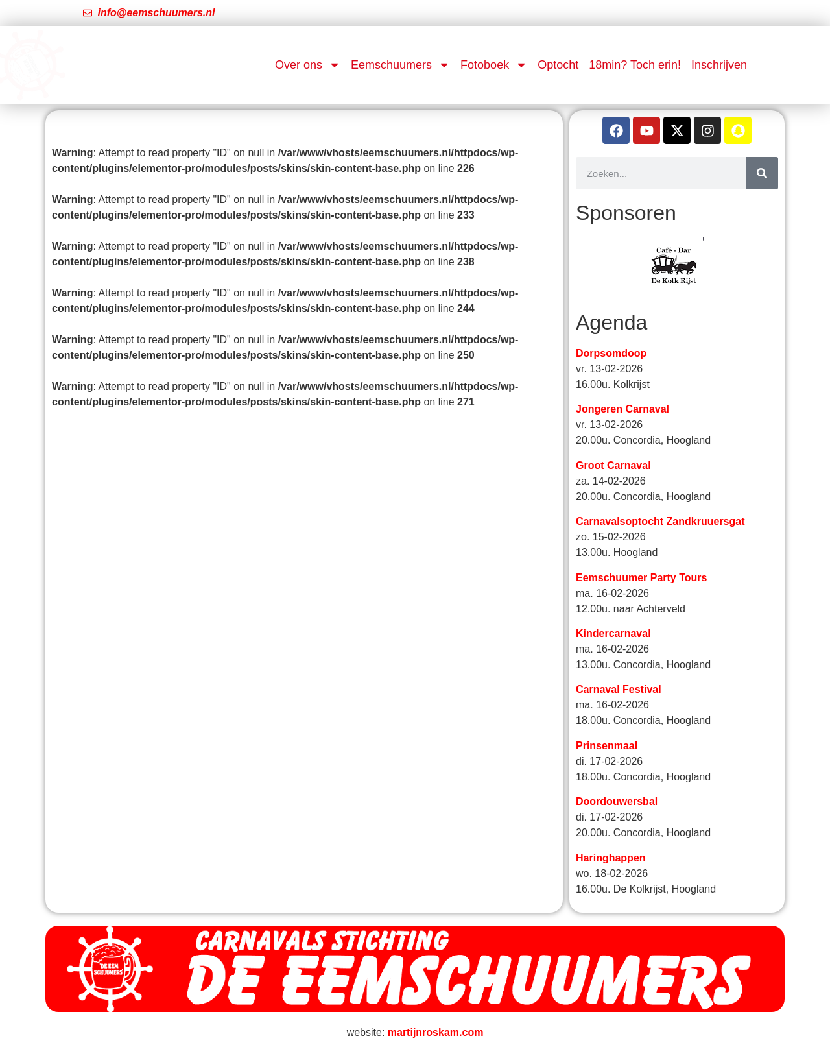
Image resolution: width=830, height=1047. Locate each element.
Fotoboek (493, 64)
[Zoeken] (762, 173)
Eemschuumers (400, 64)
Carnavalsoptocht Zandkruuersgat (660, 521)
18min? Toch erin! (635, 64)
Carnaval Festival (618, 689)
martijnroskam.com (436, 1032)
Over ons (307, 64)
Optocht (558, 64)
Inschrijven (719, 64)
